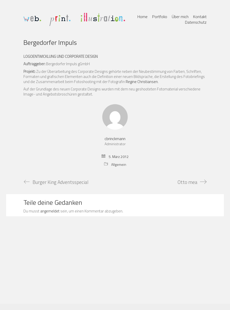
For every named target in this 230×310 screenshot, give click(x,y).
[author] (115, 117)
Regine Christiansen (142, 82)
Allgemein (118, 164)
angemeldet (50, 211)
